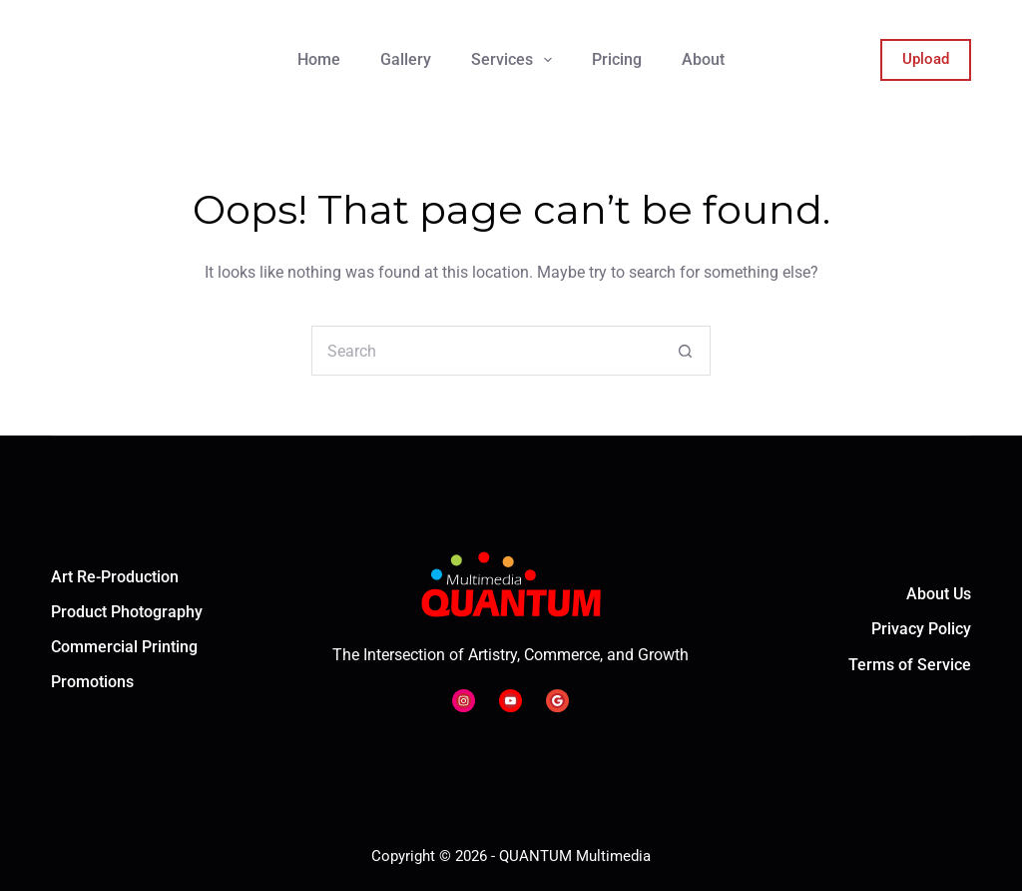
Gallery (405, 59)
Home (318, 59)
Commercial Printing (124, 646)
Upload (925, 59)
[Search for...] (486, 351)
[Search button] (686, 351)
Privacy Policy (921, 628)
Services (515, 60)
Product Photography (127, 611)
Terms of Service (909, 664)
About (703, 59)
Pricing (617, 59)
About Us (938, 593)
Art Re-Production (115, 576)
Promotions (92, 681)
